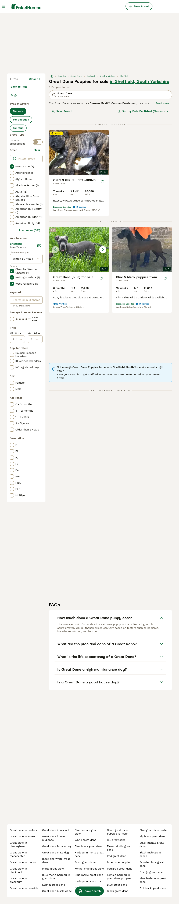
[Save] (102, 181)
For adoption (21, 119)
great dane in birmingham (18, 844)
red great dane (116, 856)
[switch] (38, 142)
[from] (19, 339)
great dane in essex (22, 836)
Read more (163, 103)
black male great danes (150, 854)
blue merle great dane (89, 875)
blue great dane (117, 884)
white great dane (85, 840)
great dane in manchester (18, 854)
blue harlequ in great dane (152, 880)
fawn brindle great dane (119, 848)
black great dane (117, 891)
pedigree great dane (119, 868)
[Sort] (143, 111)
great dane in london (23, 862)
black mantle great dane (151, 844)
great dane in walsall (55, 830)
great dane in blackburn (18, 880)
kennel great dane (53, 884)
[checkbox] (11, 166)
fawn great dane (85, 862)
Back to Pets (19, 86)
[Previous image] (55, 249)
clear (37, 150)
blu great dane (116, 840)
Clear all (34, 79)
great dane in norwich (24, 888)
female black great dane (151, 864)
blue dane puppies (119, 862)
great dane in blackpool (18, 870)
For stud (18, 128)
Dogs (14, 95)
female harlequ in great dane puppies (119, 876)
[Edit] (39, 245)
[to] (37, 339)
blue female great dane (86, 832)
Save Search (62, 111)
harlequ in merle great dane (89, 854)
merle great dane (53, 868)
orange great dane (151, 872)
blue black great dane (88, 846)
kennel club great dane (89, 868)
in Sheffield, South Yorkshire (139, 81)
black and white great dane (56, 860)
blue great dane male (153, 830)
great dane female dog (56, 846)
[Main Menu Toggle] (3, 6)
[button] (79, 249)
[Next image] (102, 249)
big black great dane (152, 836)
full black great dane (152, 888)
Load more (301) (29, 230)
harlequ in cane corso (88, 881)
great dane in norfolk (23, 830)
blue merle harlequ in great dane (56, 876)
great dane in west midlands (54, 838)
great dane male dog (55, 852)
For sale (18, 111)
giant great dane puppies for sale (117, 832)
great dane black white (57, 891)
